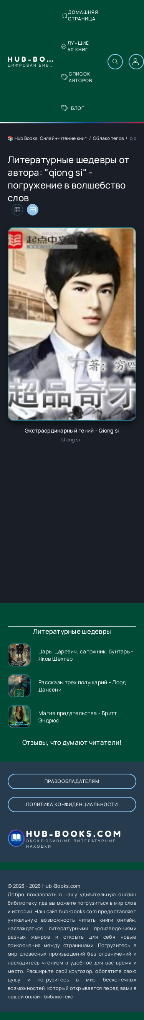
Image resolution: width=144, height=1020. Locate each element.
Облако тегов (108, 138)
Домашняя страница (79, 15)
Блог (72, 108)
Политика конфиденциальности (72, 804)
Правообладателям (72, 781)
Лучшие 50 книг (75, 46)
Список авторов (76, 77)
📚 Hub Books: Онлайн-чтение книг (47, 138)
